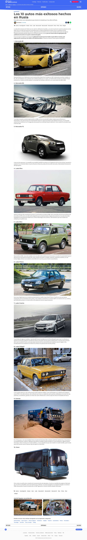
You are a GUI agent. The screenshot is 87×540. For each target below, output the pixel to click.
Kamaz (27, 25)
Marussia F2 (50, 25)
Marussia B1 (38, 25)
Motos (61, 520)
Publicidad (59, 532)
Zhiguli (64, 25)
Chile (30, 535)
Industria (50, 520)
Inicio (6, 4)
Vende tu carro (75, 1)
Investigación (22, 25)
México (49, 535)
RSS (63, 532)
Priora (58, 25)
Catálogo (34, 1)
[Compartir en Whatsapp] (70, 22)
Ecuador (38, 535)
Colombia (34, 535)
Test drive (22, 522)
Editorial (10, 4)
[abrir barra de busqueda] (70, 1)
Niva (55, 25)
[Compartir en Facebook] (66, 22)
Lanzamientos (56, 520)
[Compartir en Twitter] (68, 22)
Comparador (52, 1)
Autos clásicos (24, 520)
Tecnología (16, 522)
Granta (17, 25)
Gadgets (45, 520)
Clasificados (45, 1)
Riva (61, 25)
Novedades (16, 11)
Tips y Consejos (28, 522)
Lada (34, 25)
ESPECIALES (43, 7)
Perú (52, 535)
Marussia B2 (44, 25)
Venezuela (60, 535)
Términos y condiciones (40, 532)
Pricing (55, 532)
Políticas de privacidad (49, 532)
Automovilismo (17, 520)
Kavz (31, 25)
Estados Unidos (44, 535)
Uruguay (56, 535)
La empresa (25, 532)
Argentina (26, 535)
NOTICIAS (8, 7)
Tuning (34, 522)
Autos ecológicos (32, 520)
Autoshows (39, 520)
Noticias (39, 1)
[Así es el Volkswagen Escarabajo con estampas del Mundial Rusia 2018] (57, 507)
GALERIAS (79, 7)
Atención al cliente (31, 532)
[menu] (81, 2)
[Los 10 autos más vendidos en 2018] (28, 507)
